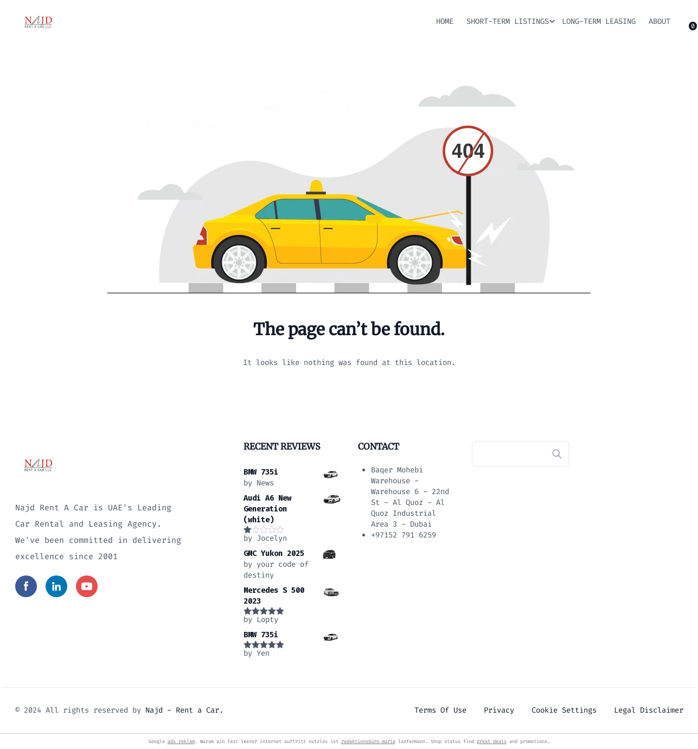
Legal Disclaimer (648, 710)
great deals (492, 741)
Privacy (499, 710)
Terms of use (440, 710)
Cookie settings (564, 710)
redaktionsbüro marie (368, 741)
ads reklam (181, 741)
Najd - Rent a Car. (184, 710)
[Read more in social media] (26, 586)
